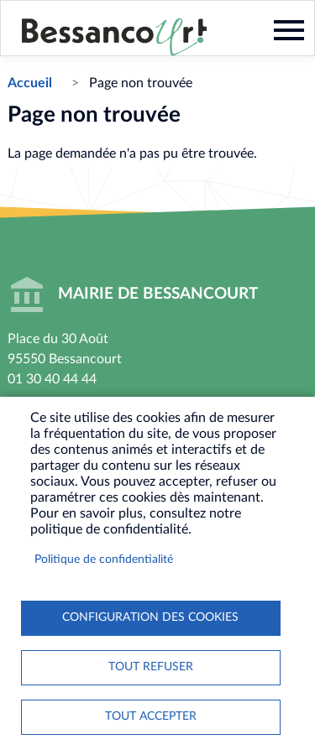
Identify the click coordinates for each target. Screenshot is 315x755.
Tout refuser (150, 667)
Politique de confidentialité (103, 559)
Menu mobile (289, 30)
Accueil (30, 83)
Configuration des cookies (150, 617)
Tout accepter (151, 716)
